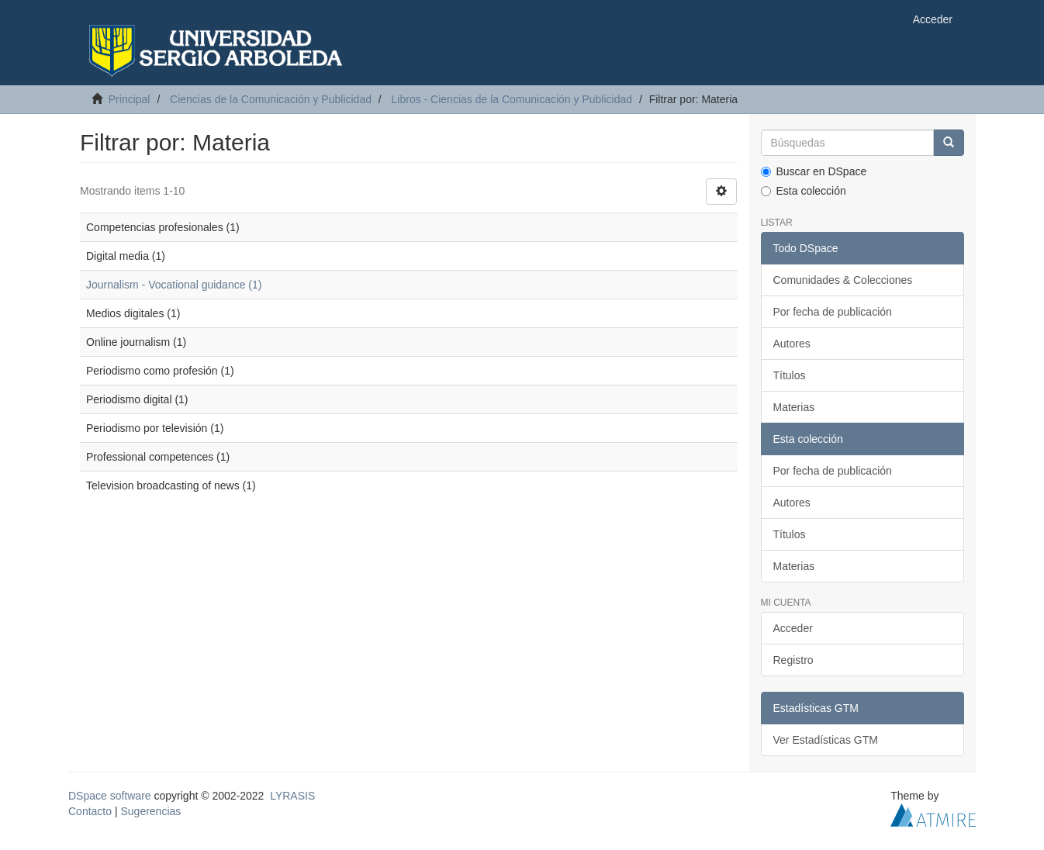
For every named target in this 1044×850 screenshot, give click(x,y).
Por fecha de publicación (832, 312)
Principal (129, 99)
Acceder (793, 628)
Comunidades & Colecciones (843, 280)
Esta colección (803, 191)
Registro (793, 660)
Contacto (90, 811)
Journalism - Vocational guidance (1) (173, 284)
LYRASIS (292, 796)
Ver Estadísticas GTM (825, 740)
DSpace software (109, 796)
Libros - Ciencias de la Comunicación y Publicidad (512, 99)
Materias (794, 407)
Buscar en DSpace (814, 171)
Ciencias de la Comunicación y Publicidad (271, 99)
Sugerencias (150, 811)
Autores (792, 343)
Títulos (789, 375)
